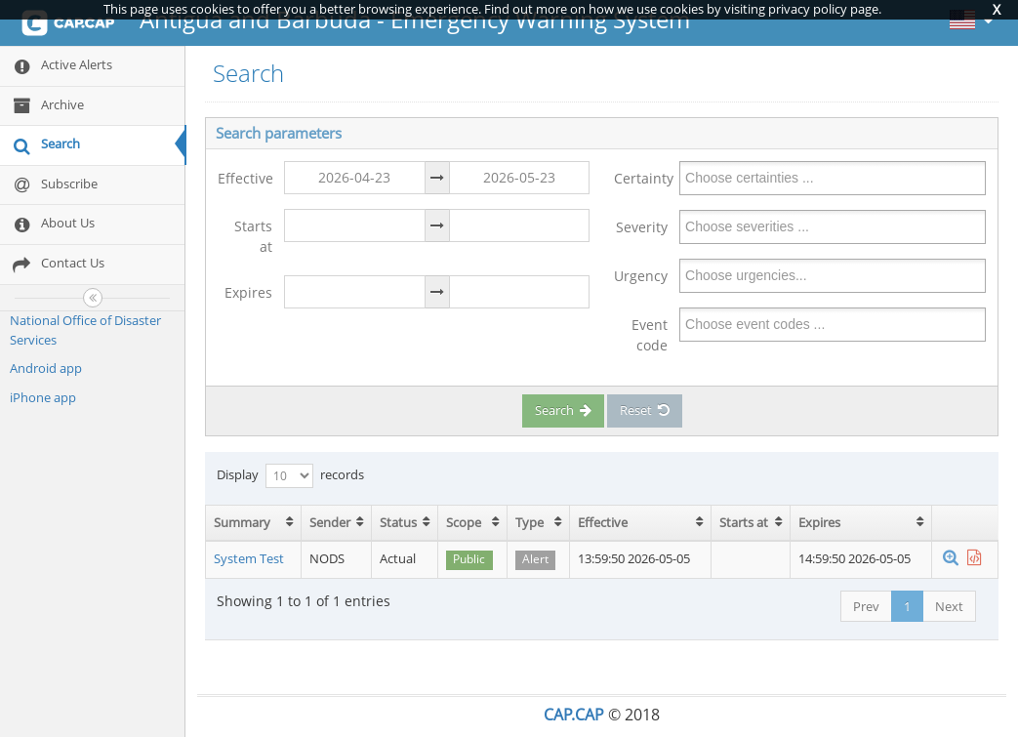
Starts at (253, 236)
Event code (649, 334)
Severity (642, 227)
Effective (245, 178)
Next (949, 606)
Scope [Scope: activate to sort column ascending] (463, 522)
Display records (290, 476)
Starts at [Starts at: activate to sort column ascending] (743, 522)
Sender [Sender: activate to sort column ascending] (329, 522)
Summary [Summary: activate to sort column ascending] (242, 522)
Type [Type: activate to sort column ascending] (529, 522)
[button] (950, 559)
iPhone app (43, 397)
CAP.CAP (574, 714)
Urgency (641, 275)
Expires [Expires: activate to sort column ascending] (819, 522)
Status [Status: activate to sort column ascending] (398, 522)
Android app (46, 368)
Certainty (641, 178)
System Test (249, 558)
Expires (248, 292)
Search (563, 410)
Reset (645, 410)
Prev (866, 606)
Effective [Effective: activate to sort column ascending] (603, 522)
